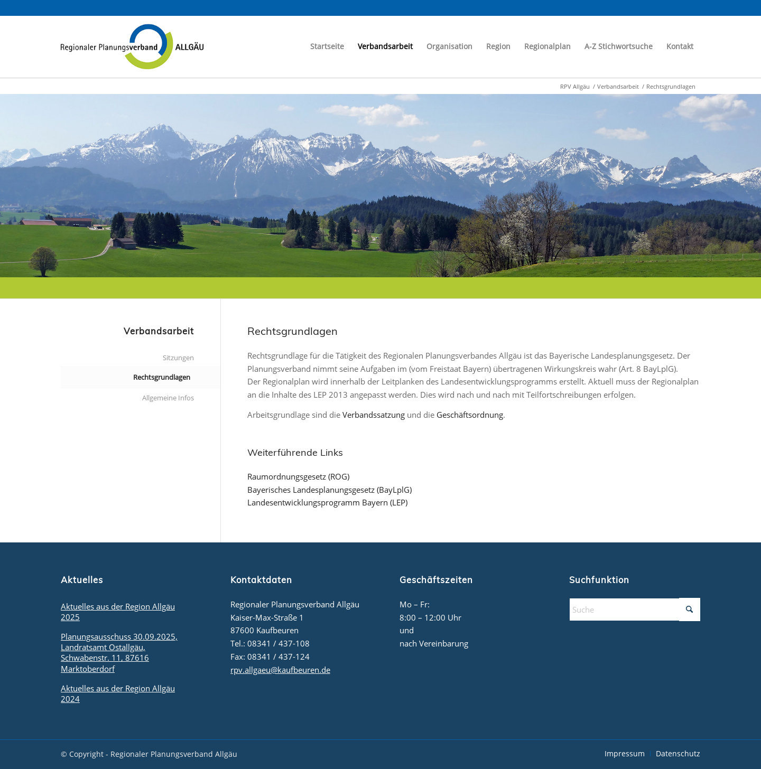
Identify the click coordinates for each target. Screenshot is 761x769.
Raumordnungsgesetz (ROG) (298, 476)
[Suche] (634, 609)
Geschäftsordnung (470, 414)
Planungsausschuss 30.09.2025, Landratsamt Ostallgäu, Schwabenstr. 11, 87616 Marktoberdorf (119, 652)
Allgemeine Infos (168, 397)
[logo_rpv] (132, 46)
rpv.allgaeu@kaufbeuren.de (280, 669)
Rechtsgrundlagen (161, 377)
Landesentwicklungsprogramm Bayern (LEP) (327, 502)
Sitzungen (178, 357)
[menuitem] (327, 46)
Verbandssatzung (373, 414)
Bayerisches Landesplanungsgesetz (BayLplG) (329, 489)
